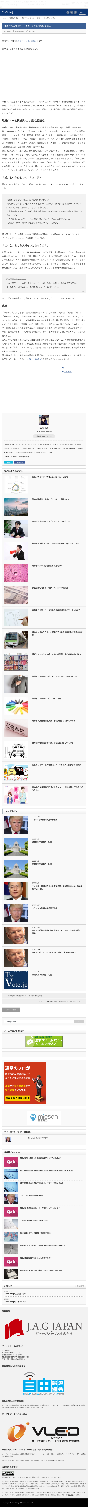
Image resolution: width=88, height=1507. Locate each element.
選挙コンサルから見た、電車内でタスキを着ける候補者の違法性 (57, 633)
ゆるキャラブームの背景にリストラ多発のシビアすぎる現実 (56, 765)
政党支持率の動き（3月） (42, 842)
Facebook (19, 462)
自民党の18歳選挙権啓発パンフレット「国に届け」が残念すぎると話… (57, 788)
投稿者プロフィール (44, 436)
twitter (71, 12)
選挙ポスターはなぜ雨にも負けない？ (47, 565)
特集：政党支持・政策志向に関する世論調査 (50, 477)
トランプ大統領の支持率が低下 (44, 819)
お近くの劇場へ (34, 359)
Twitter (8, 462)
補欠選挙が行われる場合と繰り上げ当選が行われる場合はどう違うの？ (46, 1170)
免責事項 (70, 1495)
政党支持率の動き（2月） (42, 974)
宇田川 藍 (32, 31)
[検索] (39, 1022)
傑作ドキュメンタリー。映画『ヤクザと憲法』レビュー (41, 1270)
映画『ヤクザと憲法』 (27, 41)
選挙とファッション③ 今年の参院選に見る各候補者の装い (56, 654)
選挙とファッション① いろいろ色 (46, 698)
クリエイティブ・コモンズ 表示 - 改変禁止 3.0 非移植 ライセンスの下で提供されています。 (36, 1477)
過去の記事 (80, 1286)
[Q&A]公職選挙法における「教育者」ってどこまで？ (40, 1208)
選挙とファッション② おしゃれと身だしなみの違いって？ (56, 676)
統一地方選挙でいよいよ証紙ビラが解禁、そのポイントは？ (56, 543)
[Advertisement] (23, 392)
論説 (17, 18)
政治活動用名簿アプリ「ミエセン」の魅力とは (51, 521)
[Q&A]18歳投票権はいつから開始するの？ (36, 1258)
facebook (75, 12)
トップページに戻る (11, 1010)
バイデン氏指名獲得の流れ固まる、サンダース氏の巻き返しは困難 (57, 932)
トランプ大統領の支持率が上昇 (44, 908)
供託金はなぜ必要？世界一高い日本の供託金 (50, 587)
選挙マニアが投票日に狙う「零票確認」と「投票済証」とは (59, 1001)
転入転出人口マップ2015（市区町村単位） (36, 1233)
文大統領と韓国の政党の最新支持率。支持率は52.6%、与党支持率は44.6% (57, 887)
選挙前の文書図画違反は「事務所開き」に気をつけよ (53, 720)
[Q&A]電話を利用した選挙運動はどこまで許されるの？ (41, 1158)
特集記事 (12, 18)
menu (82, 12)
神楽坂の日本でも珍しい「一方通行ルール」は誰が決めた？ (42, 1245)
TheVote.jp (16, 1503)
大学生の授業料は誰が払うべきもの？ (34, 1220)
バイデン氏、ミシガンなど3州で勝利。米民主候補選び (54, 952)
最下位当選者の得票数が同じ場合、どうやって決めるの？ (41, 1183)
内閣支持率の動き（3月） (42, 864)
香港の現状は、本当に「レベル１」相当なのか (51, 499)
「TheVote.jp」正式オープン (15, 1294)
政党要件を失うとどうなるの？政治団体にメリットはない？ (56, 610)
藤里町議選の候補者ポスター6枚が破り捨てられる (25, 996)
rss (67, 12)
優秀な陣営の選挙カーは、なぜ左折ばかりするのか (52, 742)
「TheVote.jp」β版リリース (15, 1301)
